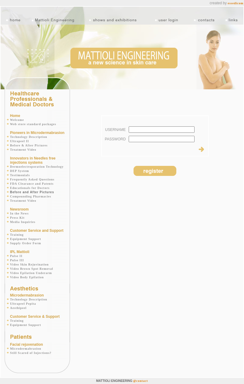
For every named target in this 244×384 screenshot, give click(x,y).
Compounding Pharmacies (30, 196)
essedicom (235, 3)
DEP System (19, 171)
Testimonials (20, 175)
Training (17, 234)
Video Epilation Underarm (31, 273)
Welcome (17, 120)
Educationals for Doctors (29, 188)
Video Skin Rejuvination (29, 264)
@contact (140, 380)
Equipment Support (25, 239)
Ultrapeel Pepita (23, 303)
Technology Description (28, 137)
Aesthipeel (18, 308)
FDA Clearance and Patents (32, 183)
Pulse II (16, 256)
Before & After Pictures (29, 145)
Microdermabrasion (25, 348)
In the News (19, 213)
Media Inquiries (23, 222)
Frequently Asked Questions (32, 179)
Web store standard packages (33, 124)
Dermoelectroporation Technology (37, 166)
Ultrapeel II (19, 141)
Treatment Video (23, 149)
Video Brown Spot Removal (31, 268)
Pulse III (17, 260)
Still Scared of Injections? (31, 353)
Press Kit (17, 217)
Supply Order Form (25, 243)
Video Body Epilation (27, 277)
